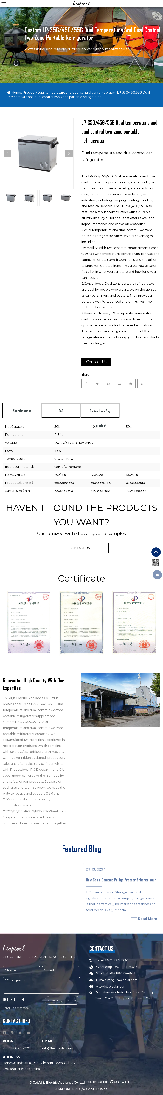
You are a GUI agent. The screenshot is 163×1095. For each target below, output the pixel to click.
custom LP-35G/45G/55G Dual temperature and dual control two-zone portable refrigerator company (33, 728)
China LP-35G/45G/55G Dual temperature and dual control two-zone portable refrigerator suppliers (33, 710)
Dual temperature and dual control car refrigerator (76, 92)
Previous (7, 153)
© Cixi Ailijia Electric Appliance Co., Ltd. (57, 1083)
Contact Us (96, 362)
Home (16, 92)
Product (29, 92)
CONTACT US (82, 548)
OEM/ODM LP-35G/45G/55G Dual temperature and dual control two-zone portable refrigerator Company (82, 1089)
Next (69, 153)
